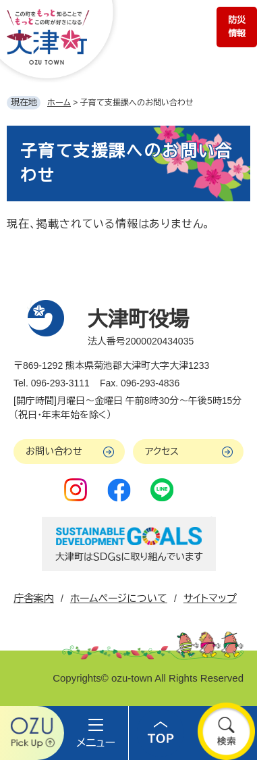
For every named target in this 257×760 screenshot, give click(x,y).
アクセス (162, 451)
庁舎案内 (33, 598)
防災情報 (237, 27)
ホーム (59, 102)
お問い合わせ (54, 451)
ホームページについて (118, 598)
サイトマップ (210, 598)
